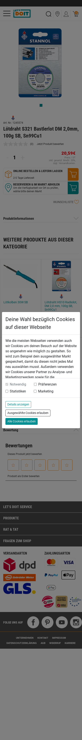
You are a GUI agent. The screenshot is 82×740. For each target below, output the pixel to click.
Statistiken (18, 391)
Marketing (45, 391)
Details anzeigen (18, 404)
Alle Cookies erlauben (21, 421)
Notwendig (18, 384)
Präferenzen (47, 384)
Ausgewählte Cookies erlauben (27, 413)
